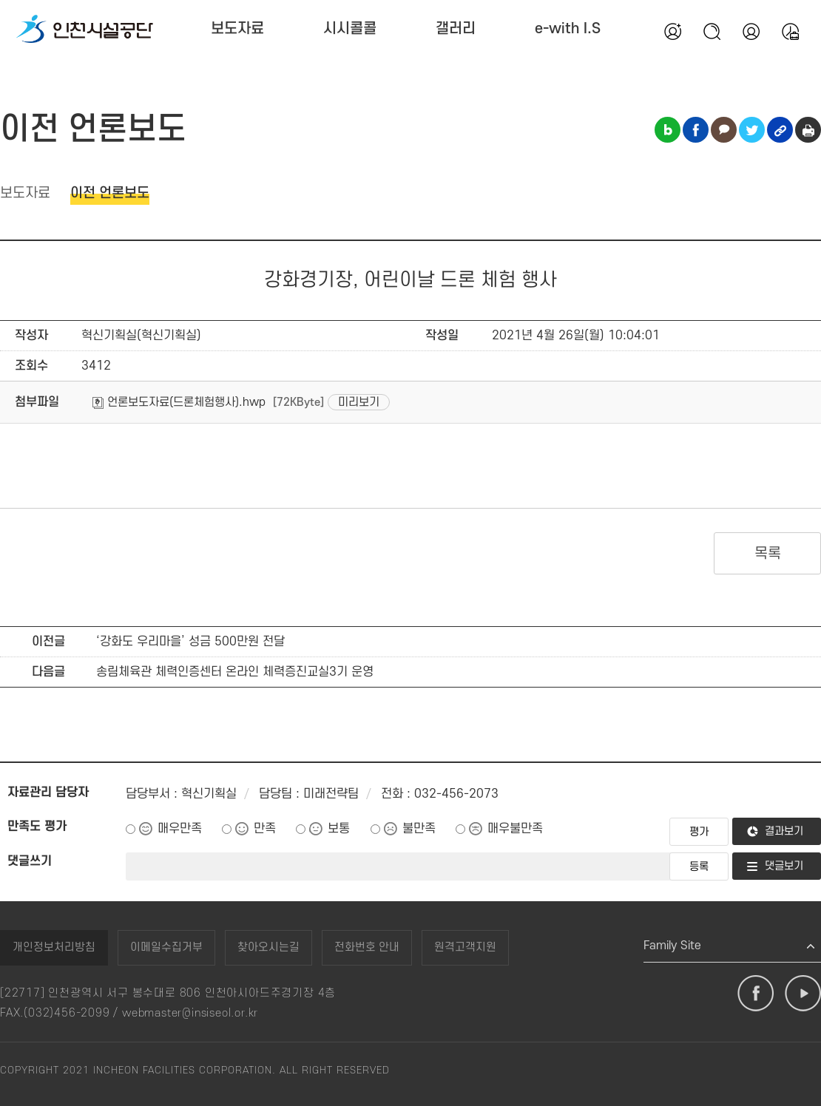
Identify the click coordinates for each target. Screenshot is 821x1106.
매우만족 (180, 828)
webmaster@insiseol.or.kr (190, 1013)
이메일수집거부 (166, 947)
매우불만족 (515, 828)
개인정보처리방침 (54, 947)
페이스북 (755, 993)
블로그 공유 (667, 130)
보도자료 (237, 29)
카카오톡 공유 (724, 130)
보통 (339, 828)
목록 (767, 554)
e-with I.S (568, 29)
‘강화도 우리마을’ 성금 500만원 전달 (190, 641)
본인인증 (751, 31)
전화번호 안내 (366, 947)
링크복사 (780, 130)
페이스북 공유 (696, 130)
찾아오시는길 (268, 947)
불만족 (419, 828)
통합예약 (790, 31)
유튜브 (803, 993)
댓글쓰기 (29, 861)
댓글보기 (784, 866)
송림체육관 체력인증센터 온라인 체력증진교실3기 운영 (235, 672)
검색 (711, 31)
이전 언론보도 (109, 193)
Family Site (672, 945)
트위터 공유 (752, 130)
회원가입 (672, 31)
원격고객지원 (465, 947)
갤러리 (456, 29)
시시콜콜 (349, 29)
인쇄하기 (808, 130)
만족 (265, 828)
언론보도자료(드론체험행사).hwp (179, 402)
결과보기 (784, 831)
